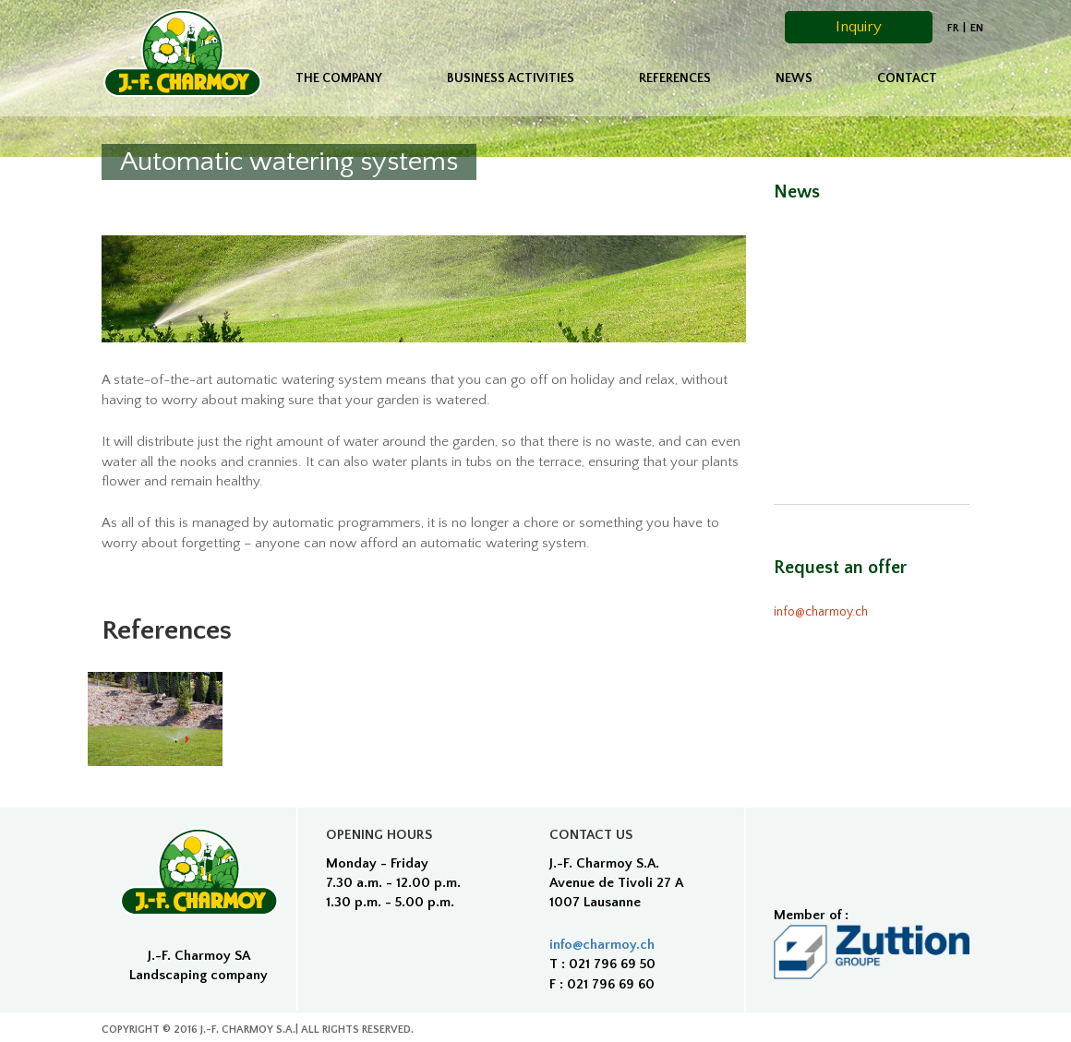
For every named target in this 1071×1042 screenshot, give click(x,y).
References (675, 78)
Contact (907, 78)
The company (338, 78)
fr (952, 28)
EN (976, 28)
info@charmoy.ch (821, 612)
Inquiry (859, 26)
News (794, 78)
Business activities (510, 78)
